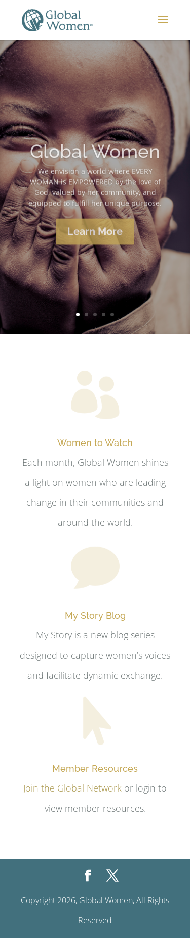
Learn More (95, 237)
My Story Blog (95, 615)
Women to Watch (95, 442)
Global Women (95, 157)
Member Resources (95, 768)
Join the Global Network (72, 788)
